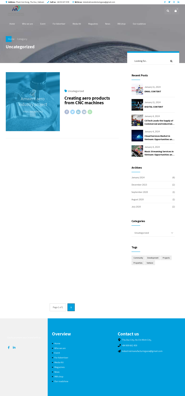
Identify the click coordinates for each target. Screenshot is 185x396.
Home (12, 23)
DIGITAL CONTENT (154, 106)
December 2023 (139, 184)
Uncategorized (76, 91)
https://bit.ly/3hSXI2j (33, 111)
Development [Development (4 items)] (152, 257)
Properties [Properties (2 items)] (138, 263)
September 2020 (140, 192)
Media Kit (77, 23)
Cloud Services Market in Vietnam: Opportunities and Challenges (159, 139)
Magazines (93, 23)
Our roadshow (139, 23)
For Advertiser (59, 23)
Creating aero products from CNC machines (87, 100)
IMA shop (121, 23)
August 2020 (138, 199)
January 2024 (138, 177)
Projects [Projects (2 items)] (166, 257)
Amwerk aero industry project (33, 101)
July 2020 (136, 206)
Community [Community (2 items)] (138, 257)
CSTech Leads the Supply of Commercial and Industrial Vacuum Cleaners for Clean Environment (159, 125)
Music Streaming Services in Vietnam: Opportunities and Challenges (159, 154)
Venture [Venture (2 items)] (150, 263)
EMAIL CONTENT (153, 91)
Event (42, 23)
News (107, 23)
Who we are (27, 23)
